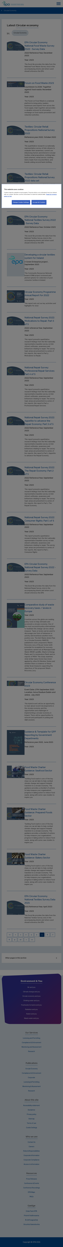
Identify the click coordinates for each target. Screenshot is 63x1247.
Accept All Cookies (39, 202)
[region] (31, 196)
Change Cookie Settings (21, 202)
